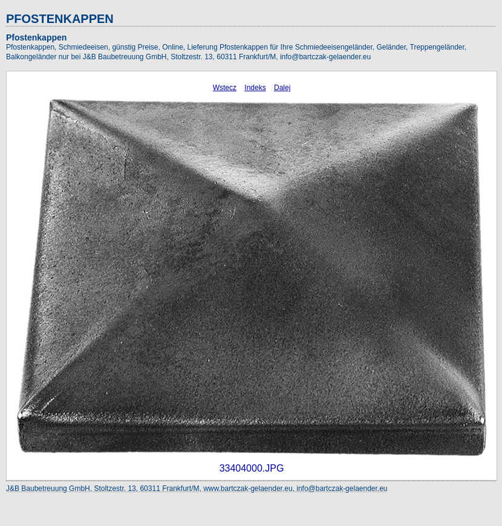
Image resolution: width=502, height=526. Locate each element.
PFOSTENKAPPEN (60, 18)
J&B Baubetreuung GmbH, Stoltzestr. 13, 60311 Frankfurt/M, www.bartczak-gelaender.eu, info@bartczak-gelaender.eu (197, 488)
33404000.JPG (252, 468)
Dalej (282, 87)
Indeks (255, 87)
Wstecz (224, 87)
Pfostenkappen (36, 37)
